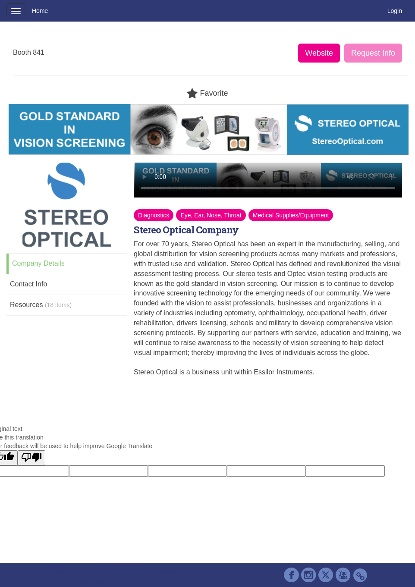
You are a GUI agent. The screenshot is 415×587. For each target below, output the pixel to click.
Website (319, 53)
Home (40, 10)
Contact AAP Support (147, 571)
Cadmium (94, 571)
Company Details (38, 263)
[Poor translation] (31, 457)
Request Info (373, 53)
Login (394, 10)
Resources (41, 304)
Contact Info (28, 284)
